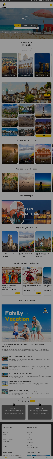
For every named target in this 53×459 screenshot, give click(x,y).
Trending (5, 443)
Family (28, 434)
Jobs (3, 437)
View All (43, 135)
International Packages (8, 439)
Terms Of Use (5, 432)
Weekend (29, 430)
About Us (4, 430)
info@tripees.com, (46, 0)
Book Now (47, 94)
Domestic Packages (31, 445)
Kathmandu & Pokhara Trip (25, 254)
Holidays (17, 25)
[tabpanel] (26, 212)
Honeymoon (29, 439)
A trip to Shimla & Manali (9, 253)
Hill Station (29, 432)
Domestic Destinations (7, 441)
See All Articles (26, 397)
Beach (28, 436)
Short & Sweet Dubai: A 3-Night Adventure (42, 254)
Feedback (5, 446)
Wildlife (29, 437)
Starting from (5, 289)
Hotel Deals (25, 25)
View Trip (17, 293)
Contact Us (5, 434)
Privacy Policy (6, 436)
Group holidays (33, 25)
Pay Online (5, 444)
